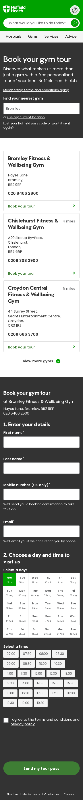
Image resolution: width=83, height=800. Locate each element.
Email (9, 522)
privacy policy (22, 724)
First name (13, 432)
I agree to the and (44, 722)
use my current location (26, 117)
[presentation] (37, 744)
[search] (41, 23)
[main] (41, 415)
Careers (69, 794)
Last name (13, 459)
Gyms (33, 37)
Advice (71, 37)
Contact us (52, 794)
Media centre (31, 794)
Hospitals (13, 37)
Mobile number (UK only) (26, 485)
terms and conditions (53, 719)
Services (51, 37)
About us (12, 794)
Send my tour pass (41, 768)
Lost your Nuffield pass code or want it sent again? (36, 125)
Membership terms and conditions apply (36, 90)
